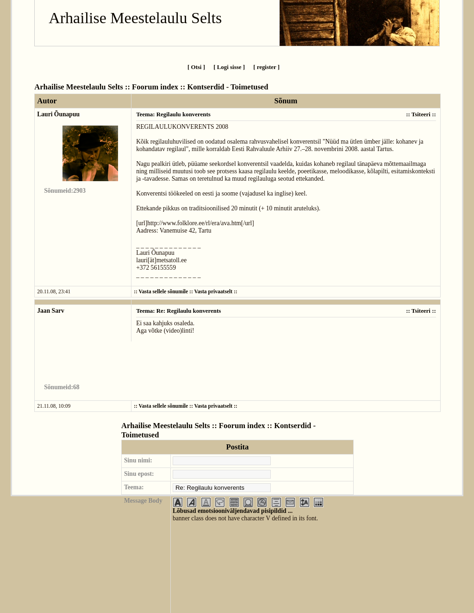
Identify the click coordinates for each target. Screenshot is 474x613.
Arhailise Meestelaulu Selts (135, 17)
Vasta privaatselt (213, 292)
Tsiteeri (421, 114)
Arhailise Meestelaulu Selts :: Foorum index (106, 86)
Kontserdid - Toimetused (227, 86)
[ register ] (266, 66)
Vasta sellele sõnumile (163, 292)
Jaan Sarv (50, 310)
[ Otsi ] (196, 66)
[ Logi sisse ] (229, 66)
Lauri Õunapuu (58, 114)
